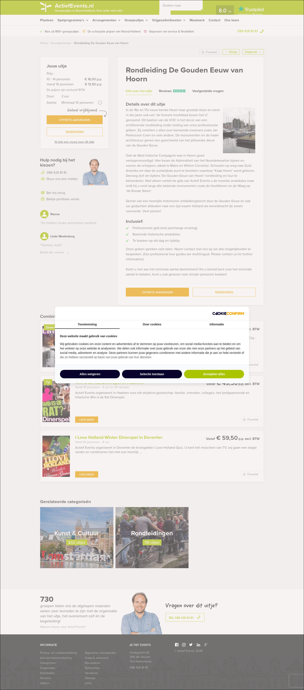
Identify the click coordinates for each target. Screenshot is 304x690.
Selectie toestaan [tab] (152, 374)
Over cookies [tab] (152, 324)
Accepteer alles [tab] (214, 374)
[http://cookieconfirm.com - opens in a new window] (228, 313)
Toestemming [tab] (87, 324)
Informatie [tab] (217, 324)
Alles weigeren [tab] (90, 374)
